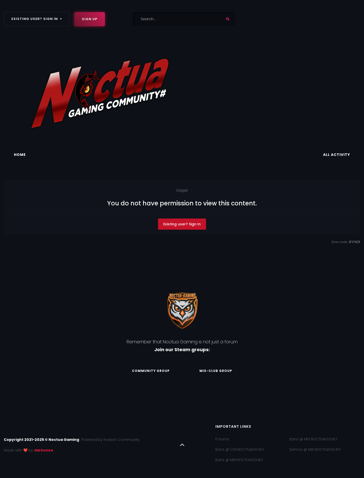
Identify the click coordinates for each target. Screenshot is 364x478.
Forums (222, 439)
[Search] (171, 19)
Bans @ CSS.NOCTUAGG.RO (239, 449)
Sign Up (89, 19)
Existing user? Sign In (36, 18)
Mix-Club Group (217, 371)
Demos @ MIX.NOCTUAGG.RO (315, 449)
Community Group (149, 371)
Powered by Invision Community (110, 439)
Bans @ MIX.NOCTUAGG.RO (239, 459)
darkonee (43, 450)
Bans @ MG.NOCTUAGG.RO (313, 439)
